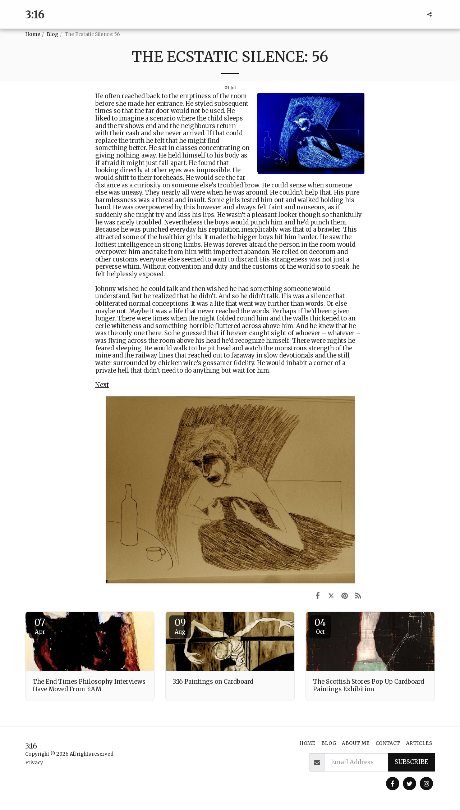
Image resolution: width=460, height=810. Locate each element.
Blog (52, 34)
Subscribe (411, 762)
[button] (429, 14)
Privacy (34, 763)
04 (320, 625)
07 (40, 625)
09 (180, 625)
